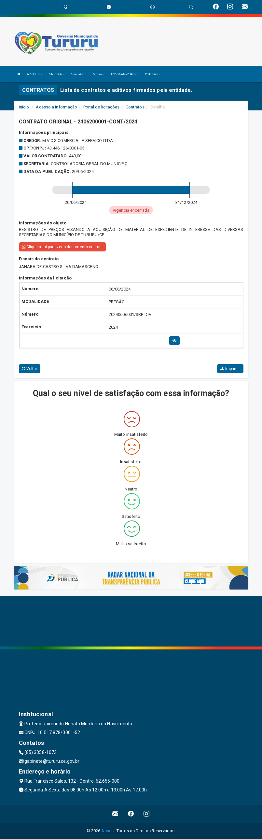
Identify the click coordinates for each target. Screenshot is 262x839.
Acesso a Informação (56, 107)
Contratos (135, 107)
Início (24, 107)
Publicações (152, 74)
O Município (56, 74)
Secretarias (78, 74)
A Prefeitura (34, 74)
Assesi (108, 830)
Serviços (98, 74)
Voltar (29, 368)
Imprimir (230, 368)
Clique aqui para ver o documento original (62, 247)
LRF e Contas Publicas (125, 74)
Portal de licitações (101, 107)
